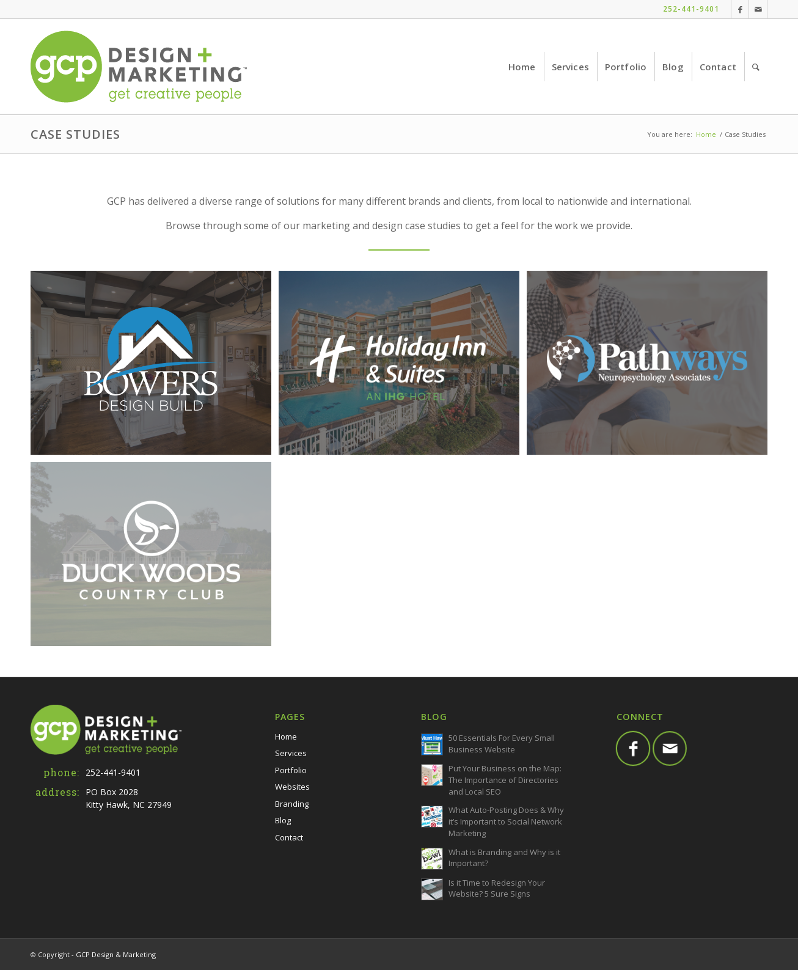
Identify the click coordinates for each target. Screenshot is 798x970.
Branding (292, 803)
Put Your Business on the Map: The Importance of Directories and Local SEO (505, 780)
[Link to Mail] (758, 9)
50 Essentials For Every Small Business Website (501, 743)
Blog (283, 820)
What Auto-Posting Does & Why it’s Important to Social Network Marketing (506, 821)
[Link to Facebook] (740, 9)
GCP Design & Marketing (116, 954)
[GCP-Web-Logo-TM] (139, 66)
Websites (292, 786)
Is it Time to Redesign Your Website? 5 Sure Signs (496, 888)
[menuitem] (522, 66)
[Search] (755, 66)
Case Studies (75, 134)
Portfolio (291, 770)
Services (291, 753)
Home (286, 736)
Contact (289, 837)
